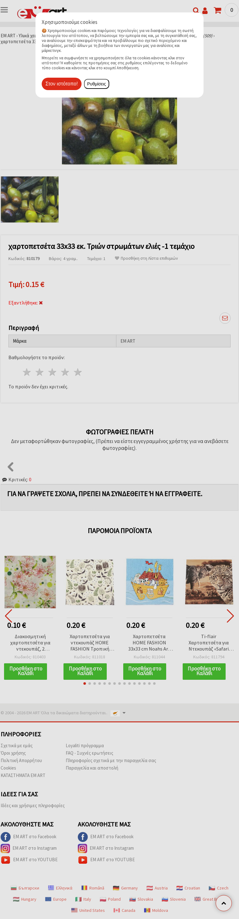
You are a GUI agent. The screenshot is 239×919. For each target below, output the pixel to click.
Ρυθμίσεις (96, 83)
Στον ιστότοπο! (61, 83)
